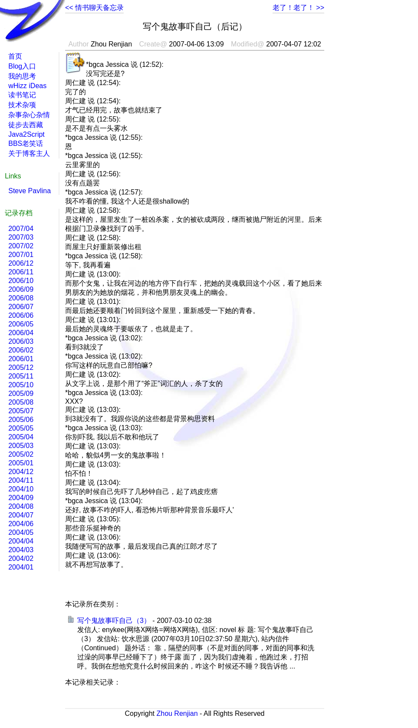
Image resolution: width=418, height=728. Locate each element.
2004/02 (20, 558)
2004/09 (20, 497)
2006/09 (20, 289)
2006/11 (20, 272)
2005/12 (20, 367)
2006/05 (20, 324)
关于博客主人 (29, 153)
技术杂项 (22, 105)
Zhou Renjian (176, 713)
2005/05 (20, 428)
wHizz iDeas (27, 85)
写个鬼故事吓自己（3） (114, 620)
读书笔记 (22, 95)
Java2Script (26, 134)
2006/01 (20, 358)
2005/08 (20, 402)
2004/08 (20, 506)
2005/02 (20, 454)
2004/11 (20, 480)
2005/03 (20, 445)
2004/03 (20, 549)
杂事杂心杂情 (29, 115)
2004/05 (20, 532)
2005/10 (20, 385)
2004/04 (20, 541)
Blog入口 (22, 66)
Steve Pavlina (29, 190)
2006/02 (20, 350)
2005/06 (20, 419)
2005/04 (20, 437)
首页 (15, 56)
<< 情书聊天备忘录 (94, 7)
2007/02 (20, 246)
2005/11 (20, 376)
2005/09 (20, 393)
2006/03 (20, 341)
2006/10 (20, 280)
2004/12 (20, 471)
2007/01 (20, 254)
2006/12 (20, 263)
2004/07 (20, 515)
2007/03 (20, 237)
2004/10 (20, 489)
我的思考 (22, 76)
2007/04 (20, 228)
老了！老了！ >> (298, 7)
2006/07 (20, 306)
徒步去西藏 (25, 124)
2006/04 (20, 332)
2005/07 (20, 411)
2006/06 (20, 315)
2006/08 (20, 298)
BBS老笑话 (25, 143)
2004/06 (20, 523)
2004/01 (20, 567)
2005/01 (20, 463)
